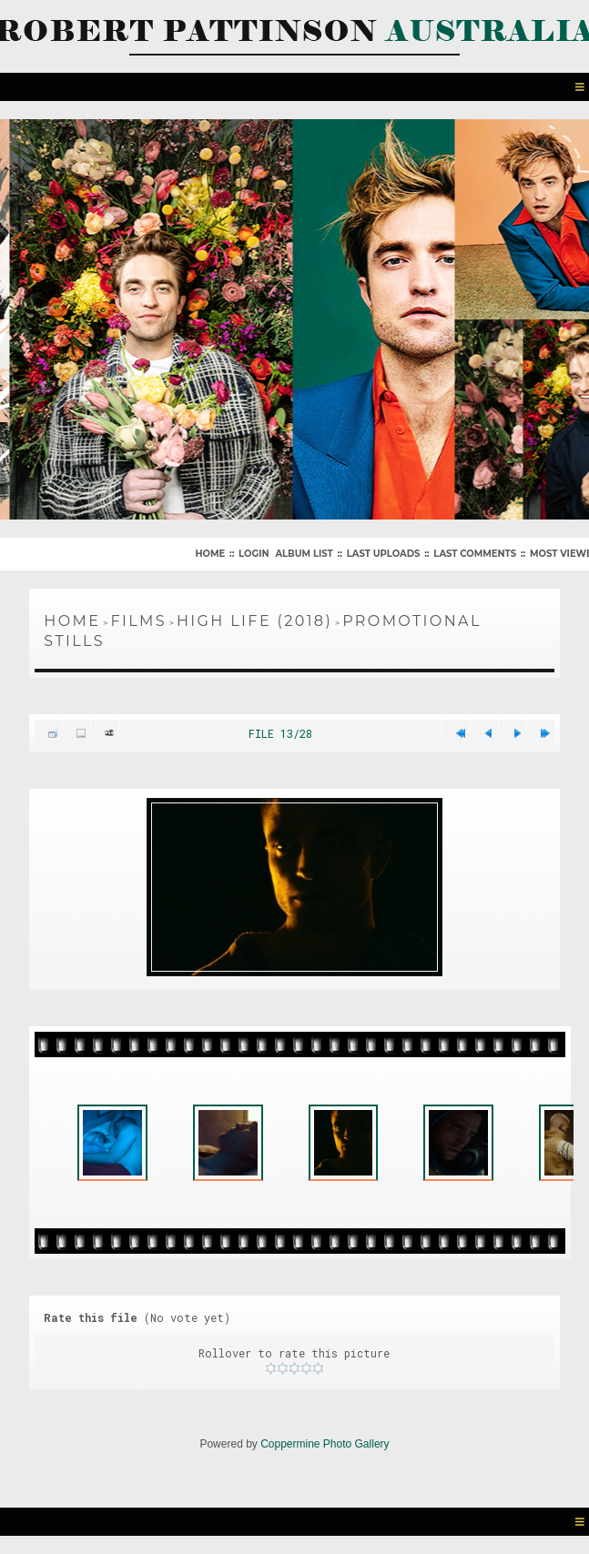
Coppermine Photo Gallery (324, 1444)
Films (138, 621)
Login (254, 554)
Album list (303, 554)
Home (210, 554)
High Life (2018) (254, 621)
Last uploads (384, 554)
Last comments (474, 554)
